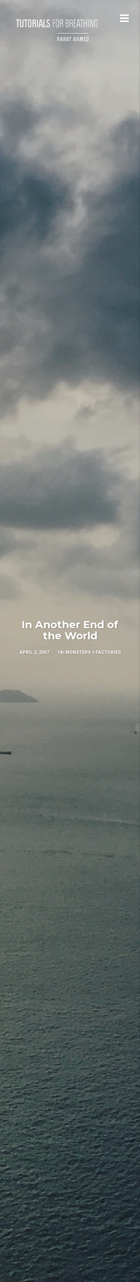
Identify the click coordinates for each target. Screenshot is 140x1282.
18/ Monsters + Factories (89, 652)
